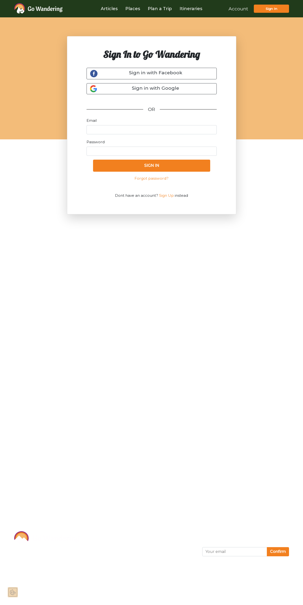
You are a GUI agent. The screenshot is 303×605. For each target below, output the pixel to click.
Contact (93, 567)
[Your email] (234, 551)
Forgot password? (151, 178)
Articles (109, 8)
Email (92, 120)
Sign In (271, 9)
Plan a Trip (160, 8)
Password (96, 142)
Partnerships (99, 556)
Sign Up (166, 195)
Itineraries (191, 8)
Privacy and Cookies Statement (155, 548)
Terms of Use (147, 534)
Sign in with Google (134, 89)
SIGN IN (151, 165)
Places (132, 8)
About (92, 534)
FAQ (89, 577)
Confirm (278, 551)
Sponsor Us (98, 545)
